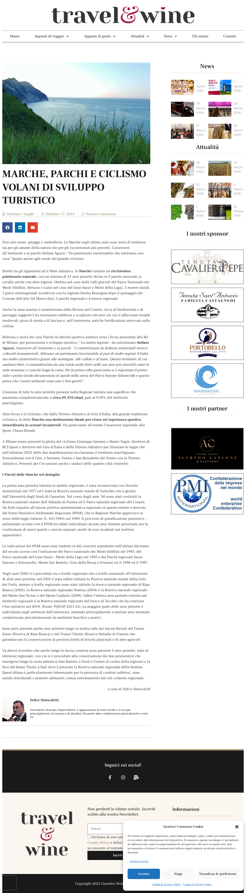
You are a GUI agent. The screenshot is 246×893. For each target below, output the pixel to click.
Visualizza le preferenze (218, 874)
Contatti (229, 36)
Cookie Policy (98, 842)
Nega (178, 874)
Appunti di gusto (99, 36)
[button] (237, 826)
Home (15, 36)
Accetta (143, 874)
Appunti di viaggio (51, 36)
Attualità (140, 36)
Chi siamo (200, 36)
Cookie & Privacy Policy (166, 884)
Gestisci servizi (139, 861)
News (170, 36)
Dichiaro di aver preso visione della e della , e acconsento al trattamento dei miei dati (119, 842)
